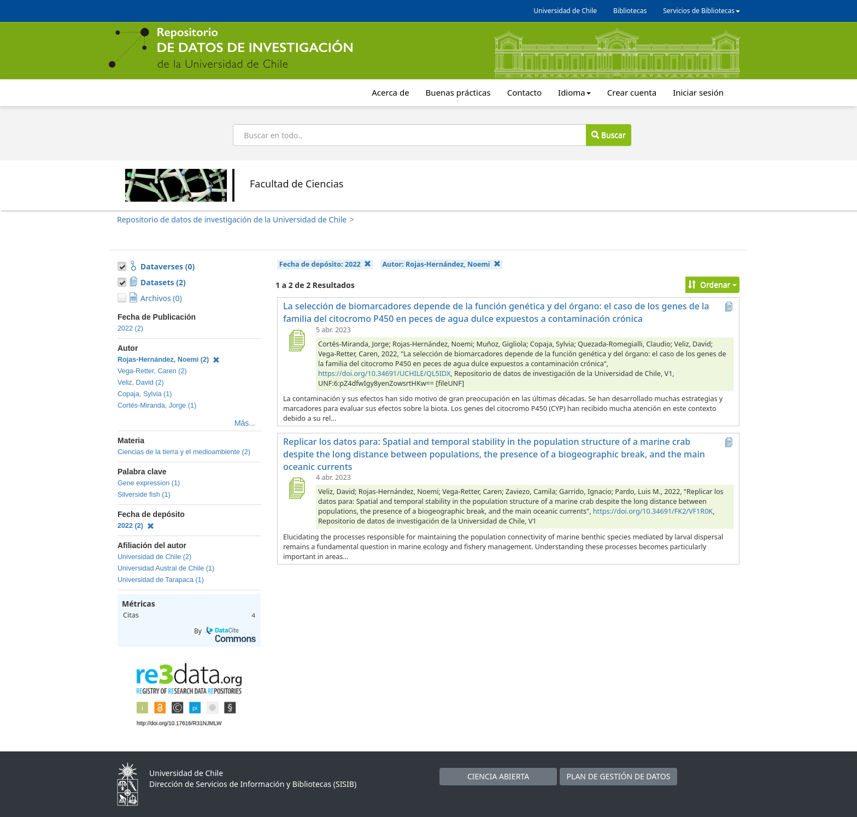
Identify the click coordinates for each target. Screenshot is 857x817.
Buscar (608, 135)
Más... (244, 423)
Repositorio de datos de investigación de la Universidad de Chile (232, 219)
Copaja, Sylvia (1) (145, 394)
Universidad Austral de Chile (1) (166, 568)
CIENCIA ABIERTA (498, 776)
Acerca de (390, 92)
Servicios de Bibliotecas (701, 10)
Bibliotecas (630, 10)
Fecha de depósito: (325, 264)
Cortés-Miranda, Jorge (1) (157, 405)
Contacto (524, 92)
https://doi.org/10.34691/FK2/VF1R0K (653, 511)
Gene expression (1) (149, 483)
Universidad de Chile (565, 10)
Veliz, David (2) (141, 382)
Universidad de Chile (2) (154, 557)
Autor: (441, 264)
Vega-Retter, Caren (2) (152, 371)
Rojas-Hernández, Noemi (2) (169, 359)
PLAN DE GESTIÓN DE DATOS (619, 776)
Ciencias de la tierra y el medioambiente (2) (184, 452)
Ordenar (712, 284)
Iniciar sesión (698, 92)
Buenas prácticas (458, 92)
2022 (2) (130, 328)
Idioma (574, 92)
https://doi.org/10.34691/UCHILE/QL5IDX (384, 373)
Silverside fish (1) (144, 494)
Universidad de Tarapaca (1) (161, 580)
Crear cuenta (631, 92)
